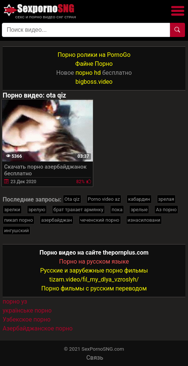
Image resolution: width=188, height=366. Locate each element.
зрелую (36, 209)
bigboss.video (94, 81)
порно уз (15, 301)
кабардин (139, 199)
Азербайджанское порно (38, 328)
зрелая (166, 199)
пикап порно (18, 220)
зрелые (139, 209)
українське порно (27, 310)
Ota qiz (72, 199)
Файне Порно (94, 63)
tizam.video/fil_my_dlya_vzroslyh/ (94, 279)
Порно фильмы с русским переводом (94, 288)
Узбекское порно (27, 319)
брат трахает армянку (78, 209)
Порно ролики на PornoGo (94, 54)
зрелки (12, 209)
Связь (94, 357)
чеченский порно (99, 220)
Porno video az (104, 199)
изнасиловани (144, 220)
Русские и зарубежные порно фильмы (94, 270)
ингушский (16, 230)
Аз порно (166, 209)
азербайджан (56, 220)
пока (117, 209)
